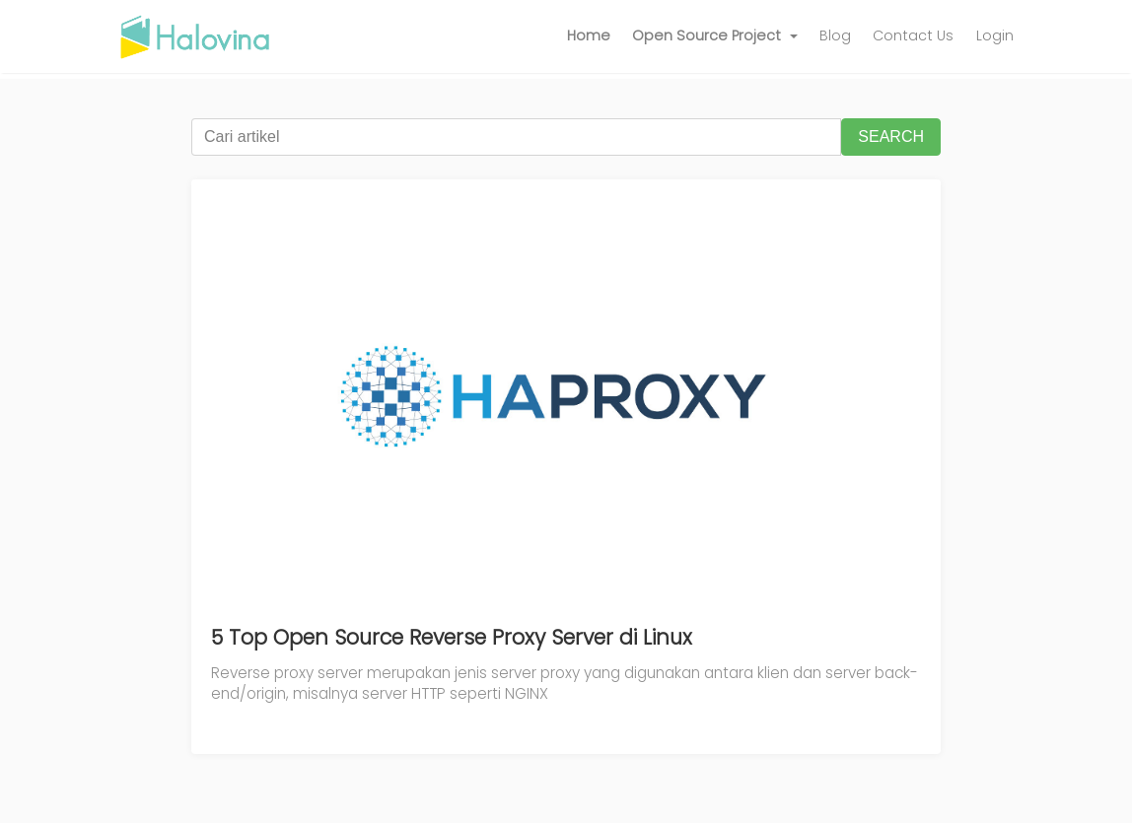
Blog (835, 35)
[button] (715, 36)
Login (995, 35)
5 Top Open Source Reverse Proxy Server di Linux (451, 637)
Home (588, 35)
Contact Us (913, 35)
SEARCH (891, 136)
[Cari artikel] (516, 137)
